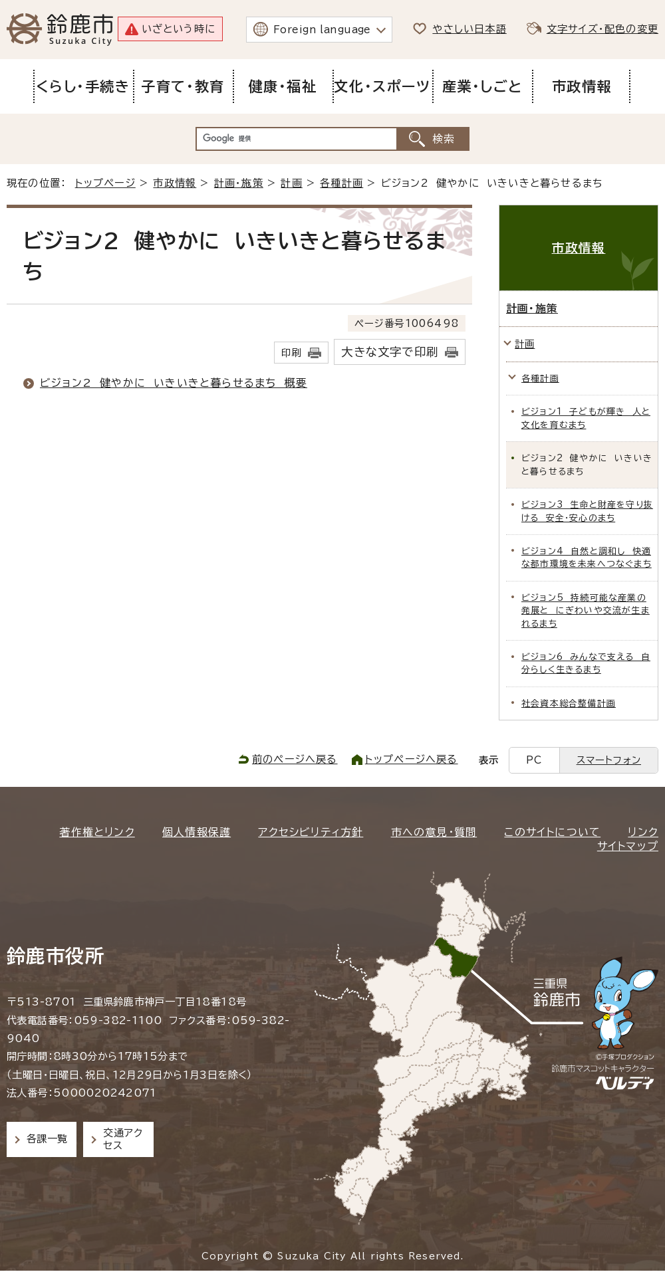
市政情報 (174, 183)
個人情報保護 (196, 832)
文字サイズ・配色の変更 (602, 29)
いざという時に (178, 29)
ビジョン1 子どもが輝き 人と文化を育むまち (585, 418)
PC (534, 760)
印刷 (291, 353)
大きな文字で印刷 (389, 352)
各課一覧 (47, 1139)
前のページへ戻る (295, 759)
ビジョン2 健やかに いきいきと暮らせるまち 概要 (173, 382)
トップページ (105, 183)
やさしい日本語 (469, 29)
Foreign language (322, 30)
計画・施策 (238, 183)
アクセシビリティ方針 (310, 832)
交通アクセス (122, 1139)
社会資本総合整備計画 (568, 703)
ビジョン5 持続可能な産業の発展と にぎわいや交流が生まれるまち (585, 610)
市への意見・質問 (434, 832)
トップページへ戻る (411, 759)
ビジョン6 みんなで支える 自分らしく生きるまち (585, 663)
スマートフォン (609, 760)
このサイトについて (552, 832)
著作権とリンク (96, 832)
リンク (643, 832)
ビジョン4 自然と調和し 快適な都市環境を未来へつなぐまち (586, 557)
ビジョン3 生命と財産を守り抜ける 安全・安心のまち (587, 511)
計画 (291, 183)
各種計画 (341, 183)
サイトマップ (627, 846)
